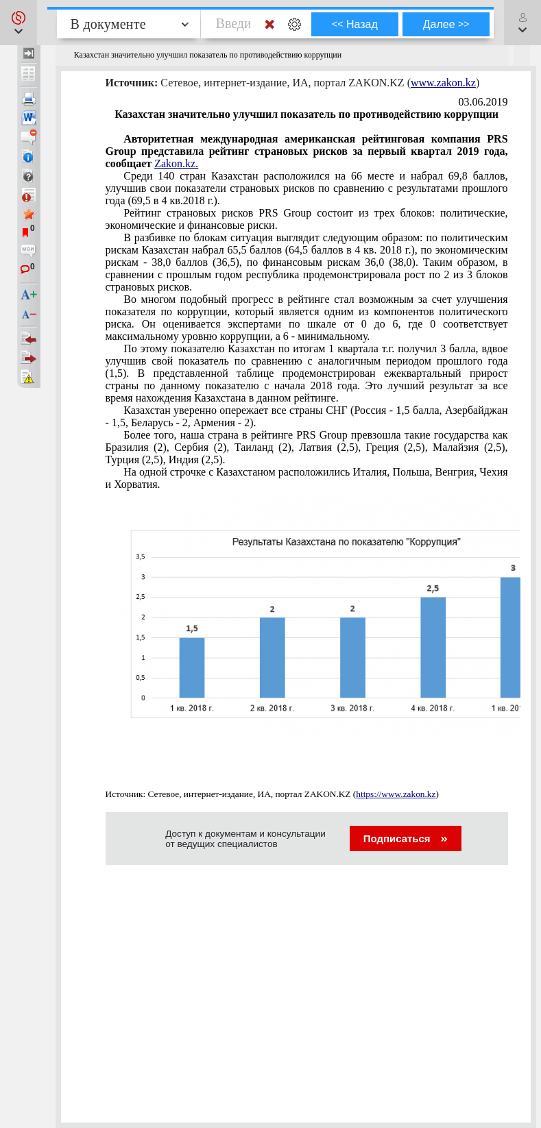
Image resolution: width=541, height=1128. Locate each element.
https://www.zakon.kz (395, 794)
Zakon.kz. (176, 163)
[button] (18, 22)
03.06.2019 (483, 102)
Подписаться (405, 838)
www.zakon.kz (443, 82)
